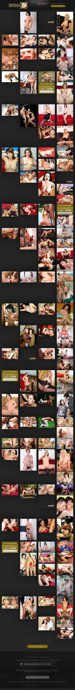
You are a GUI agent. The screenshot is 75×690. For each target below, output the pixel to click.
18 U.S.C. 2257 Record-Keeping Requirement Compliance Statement (48, 683)
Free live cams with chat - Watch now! (37, 666)
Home (27, 658)
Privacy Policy (63, 683)
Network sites (54, 3)
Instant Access (41, 658)
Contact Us (33, 683)
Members (30, 658)
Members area (61, 3)
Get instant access (58, 6)
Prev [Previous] (26, 640)
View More (47, 658)
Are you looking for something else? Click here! (37, 679)
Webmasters (28, 683)
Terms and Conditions (13, 683)
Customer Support (21, 683)
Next (48, 640)
